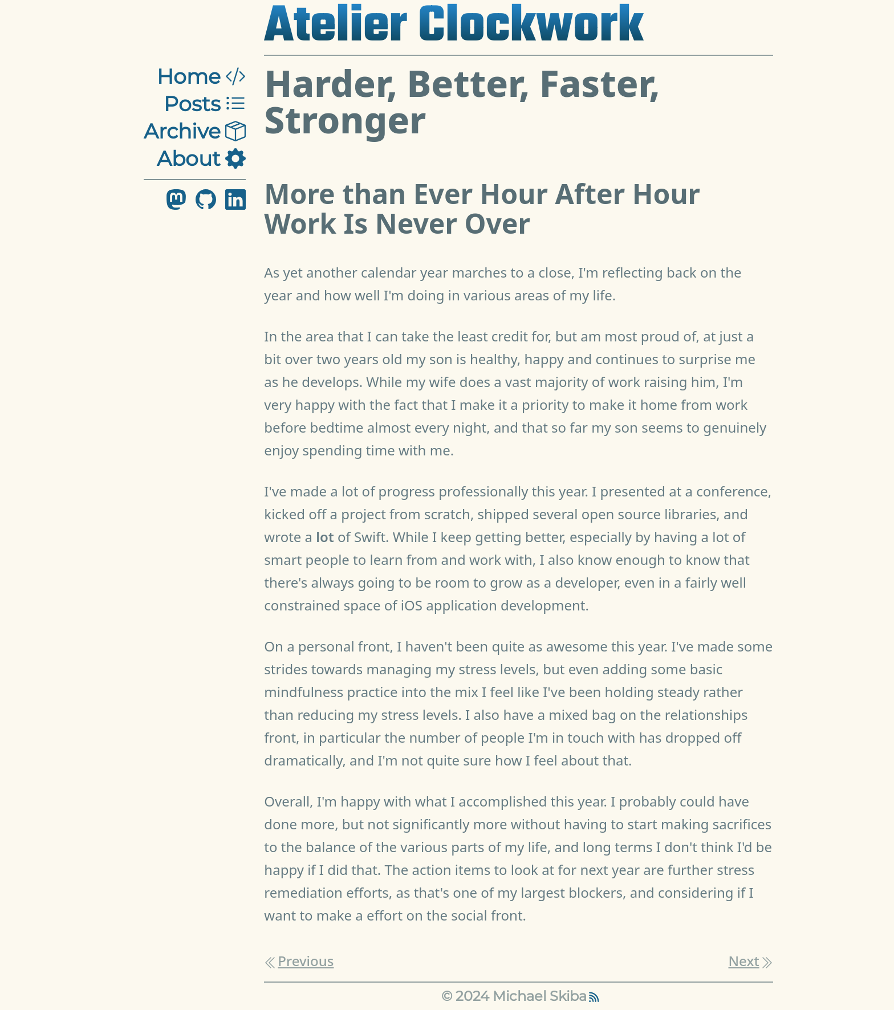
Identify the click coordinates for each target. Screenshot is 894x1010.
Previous (299, 960)
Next (751, 960)
